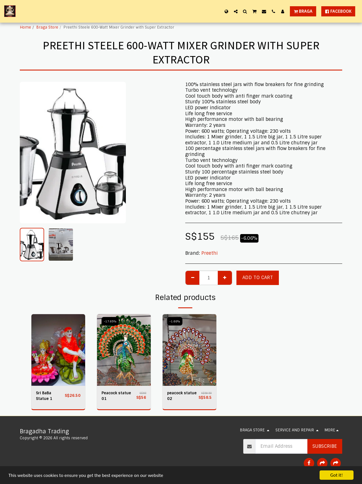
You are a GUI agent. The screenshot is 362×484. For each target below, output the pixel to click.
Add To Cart (257, 277)
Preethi (209, 253)
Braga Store (47, 27)
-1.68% (174, 321)
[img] (58, 350)
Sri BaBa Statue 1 (44, 396)
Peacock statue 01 (116, 396)
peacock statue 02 (182, 396)
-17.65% (110, 321)
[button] (235, 11)
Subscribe (325, 446)
